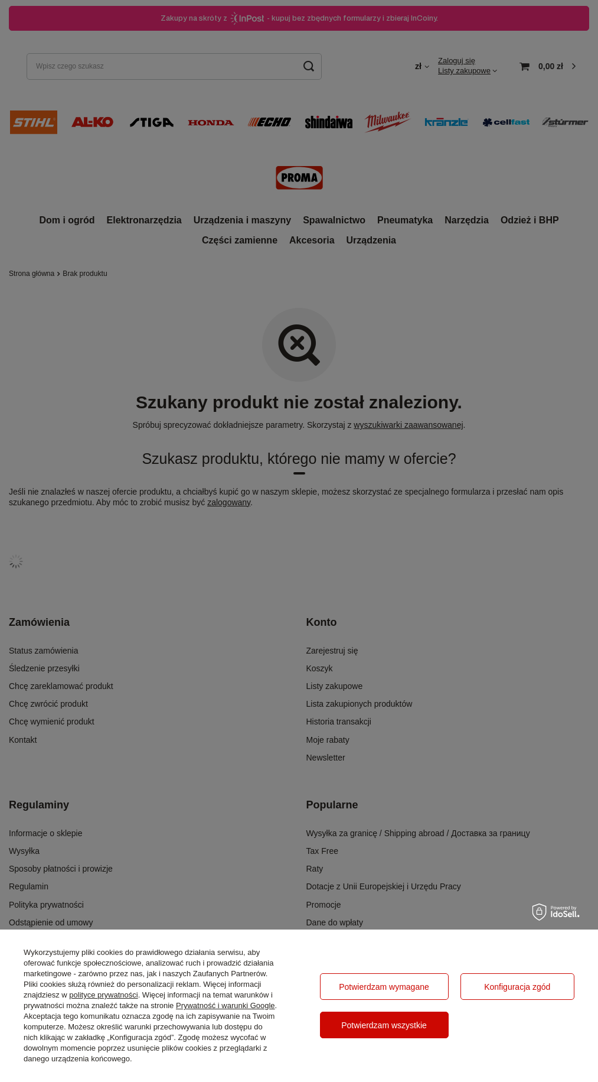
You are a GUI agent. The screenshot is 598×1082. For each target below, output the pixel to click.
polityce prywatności (103, 994)
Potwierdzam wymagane (384, 987)
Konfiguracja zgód (517, 987)
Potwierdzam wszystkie (384, 1025)
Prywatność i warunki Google (225, 1005)
